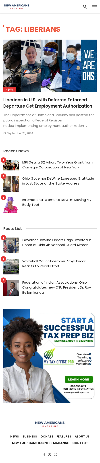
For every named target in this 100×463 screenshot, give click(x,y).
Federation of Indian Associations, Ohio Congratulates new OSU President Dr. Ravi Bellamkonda (57, 287)
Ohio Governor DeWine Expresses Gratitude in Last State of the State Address (58, 181)
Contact (80, 443)
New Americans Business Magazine (40, 443)
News (10, 89)
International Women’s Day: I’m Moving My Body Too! (56, 202)
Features (63, 437)
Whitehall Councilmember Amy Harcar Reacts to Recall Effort (53, 264)
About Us (82, 437)
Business (30, 437)
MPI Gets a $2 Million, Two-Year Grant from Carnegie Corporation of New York (57, 165)
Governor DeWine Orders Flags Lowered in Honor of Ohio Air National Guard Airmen (56, 242)
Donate (47, 437)
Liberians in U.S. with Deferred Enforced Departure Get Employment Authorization (47, 103)
